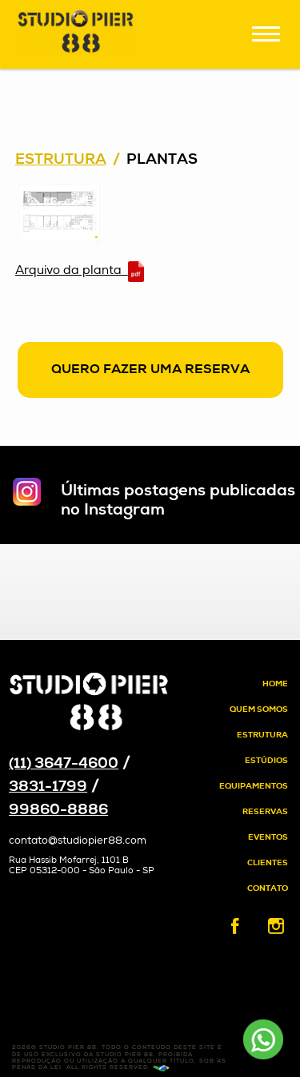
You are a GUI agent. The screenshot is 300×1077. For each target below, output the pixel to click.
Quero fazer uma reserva (150, 370)
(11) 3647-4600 (63, 764)
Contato (267, 888)
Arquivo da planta (79, 271)
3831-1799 (48, 787)
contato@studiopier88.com (77, 841)
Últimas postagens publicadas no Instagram (178, 501)
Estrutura (60, 160)
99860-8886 (58, 810)
